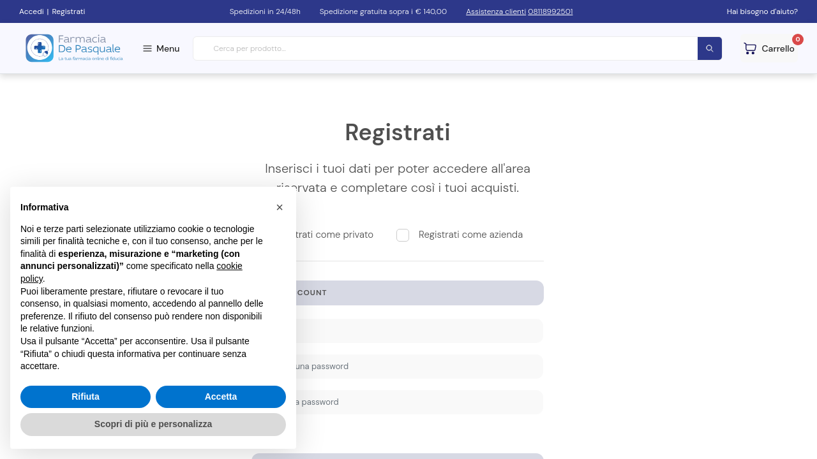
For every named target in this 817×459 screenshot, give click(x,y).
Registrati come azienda (471, 234)
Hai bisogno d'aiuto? (762, 11)
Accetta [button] (221, 396)
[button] (279, 207)
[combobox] (458, 49)
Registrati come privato (323, 234)
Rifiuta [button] (85, 396)
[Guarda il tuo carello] (769, 48)
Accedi (31, 11)
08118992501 (550, 11)
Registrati (68, 11)
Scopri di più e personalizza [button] (153, 424)
